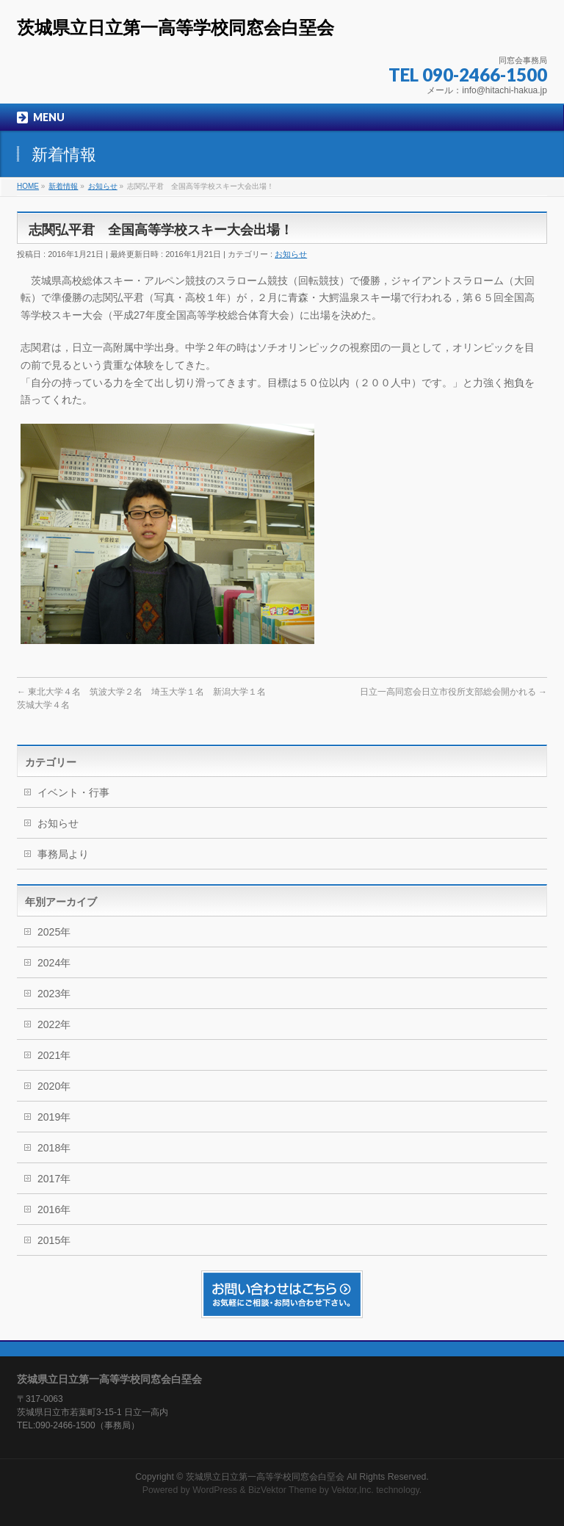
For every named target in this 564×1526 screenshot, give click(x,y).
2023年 (53, 993)
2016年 (53, 1209)
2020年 (53, 1086)
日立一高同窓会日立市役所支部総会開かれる (453, 692)
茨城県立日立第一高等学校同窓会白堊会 (175, 27)
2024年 (53, 963)
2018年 (53, 1148)
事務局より (63, 854)
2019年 (53, 1117)
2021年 (53, 1055)
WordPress (214, 1490)
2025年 (53, 932)
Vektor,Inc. (352, 1490)
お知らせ (291, 254)
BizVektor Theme (282, 1490)
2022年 (53, 1024)
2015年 (53, 1240)
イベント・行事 (73, 792)
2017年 (53, 1179)
